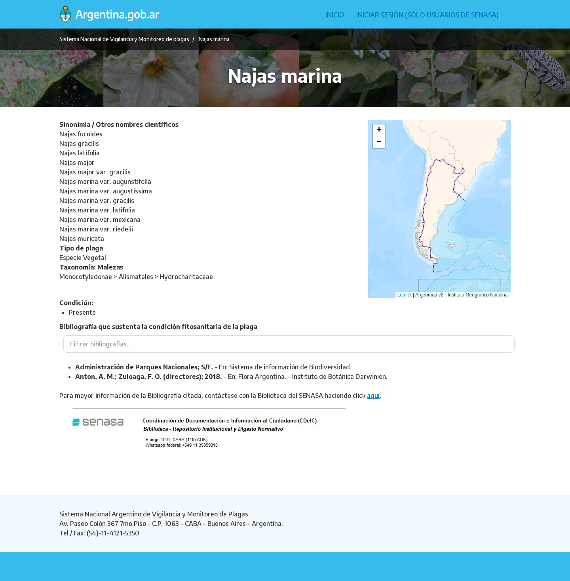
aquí (373, 395)
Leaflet (404, 295)
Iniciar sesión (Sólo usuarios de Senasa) (427, 14)
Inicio (334, 14)
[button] (379, 130)
